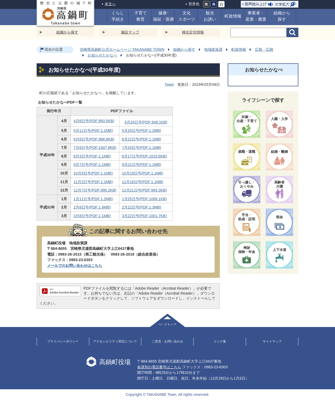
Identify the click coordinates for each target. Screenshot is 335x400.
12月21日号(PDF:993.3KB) (144, 190)
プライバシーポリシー (63, 341)
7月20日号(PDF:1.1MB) (141, 147)
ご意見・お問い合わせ (167, 341)
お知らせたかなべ (102, 55)
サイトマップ (272, 341)
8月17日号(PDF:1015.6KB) (144, 156)
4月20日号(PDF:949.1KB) (146, 122)
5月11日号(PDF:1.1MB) (93, 130)
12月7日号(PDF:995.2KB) (95, 190)
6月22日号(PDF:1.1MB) (141, 139)
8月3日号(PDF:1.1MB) (92, 156)
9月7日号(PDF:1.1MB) (92, 164)
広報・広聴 (264, 49)
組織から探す (67, 32)
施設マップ (130, 32)
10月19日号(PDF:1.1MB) (142, 173)
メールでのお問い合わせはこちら (74, 265)
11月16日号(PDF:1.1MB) (142, 182)
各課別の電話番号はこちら (159, 367)
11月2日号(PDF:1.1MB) (93, 182)
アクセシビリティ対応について (115, 341)
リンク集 (220, 341)
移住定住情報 (193, 32)
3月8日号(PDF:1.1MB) (92, 216)
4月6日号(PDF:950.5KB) (94, 121)
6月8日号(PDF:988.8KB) (94, 139)
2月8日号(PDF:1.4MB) (92, 207)
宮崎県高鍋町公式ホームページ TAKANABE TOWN (122, 49)
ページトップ (167, 320)
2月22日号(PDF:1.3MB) (141, 207)
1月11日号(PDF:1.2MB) (93, 199)
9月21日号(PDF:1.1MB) (141, 164)
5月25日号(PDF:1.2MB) (141, 130)
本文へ (110, 4)
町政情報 (238, 49)
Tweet (169, 84)
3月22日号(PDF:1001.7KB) (144, 216)
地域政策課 (213, 49)
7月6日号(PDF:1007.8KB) (95, 147)
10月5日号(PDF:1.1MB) (93, 173)
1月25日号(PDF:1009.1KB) (144, 199)
